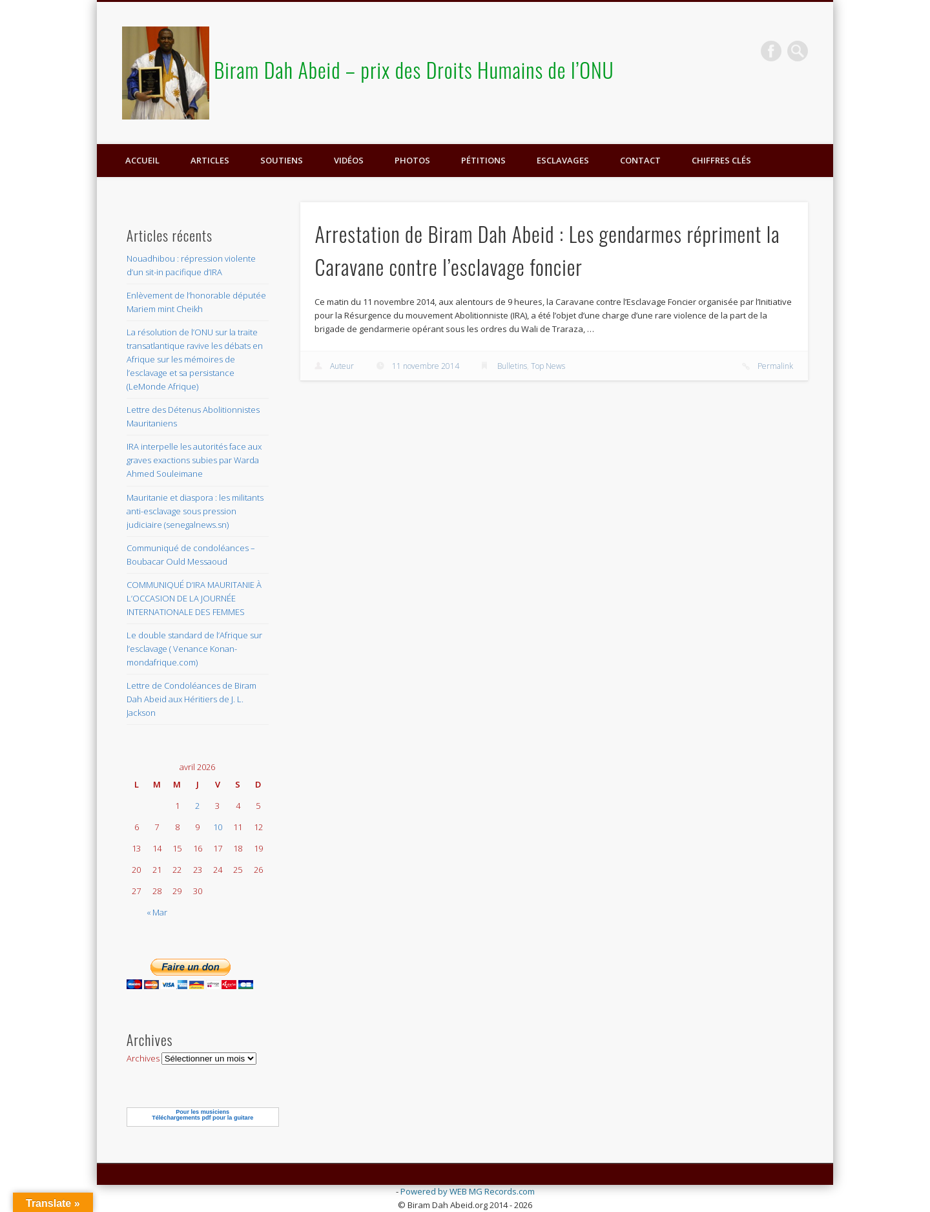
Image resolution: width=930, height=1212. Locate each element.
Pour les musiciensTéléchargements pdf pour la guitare (202, 1115)
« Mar (157, 912)
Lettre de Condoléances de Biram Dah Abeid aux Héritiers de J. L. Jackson (191, 699)
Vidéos (349, 160)
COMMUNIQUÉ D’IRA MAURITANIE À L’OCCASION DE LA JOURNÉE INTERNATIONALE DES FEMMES (194, 598)
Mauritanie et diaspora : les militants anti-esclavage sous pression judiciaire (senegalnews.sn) (195, 511)
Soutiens (281, 160)
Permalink (775, 365)
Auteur (342, 365)
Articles (210, 160)
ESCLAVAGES (563, 160)
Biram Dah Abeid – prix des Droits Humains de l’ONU (414, 69)
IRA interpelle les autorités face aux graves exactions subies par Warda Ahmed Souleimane (194, 460)
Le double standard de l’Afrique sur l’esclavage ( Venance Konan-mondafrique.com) (194, 648)
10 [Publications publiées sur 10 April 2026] (217, 827)
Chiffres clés (721, 160)
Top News (548, 365)
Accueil (142, 160)
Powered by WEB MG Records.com (467, 1191)
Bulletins (512, 365)
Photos (412, 160)
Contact (640, 160)
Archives (143, 1058)
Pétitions (483, 160)
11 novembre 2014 (425, 365)
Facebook (771, 51)
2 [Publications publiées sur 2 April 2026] (197, 805)
